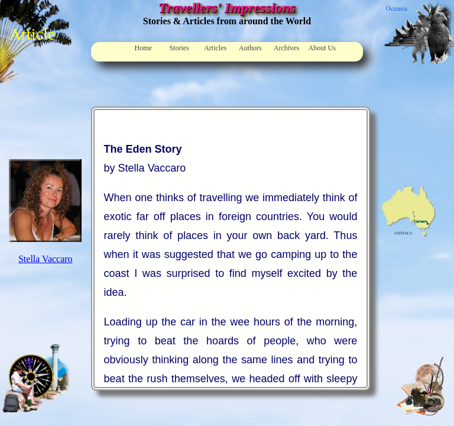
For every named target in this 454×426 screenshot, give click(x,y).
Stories (179, 48)
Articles (215, 48)
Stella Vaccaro (45, 259)
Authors (250, 48)
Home (143, 48)
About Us (322, 48)
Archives (286, 48)
